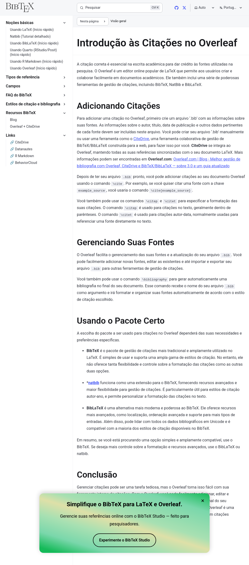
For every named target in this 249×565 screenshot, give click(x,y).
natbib (93, 382)
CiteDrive (141, 138)
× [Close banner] (202, 500)
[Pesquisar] (119, 8)
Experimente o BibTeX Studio (124, 540)
